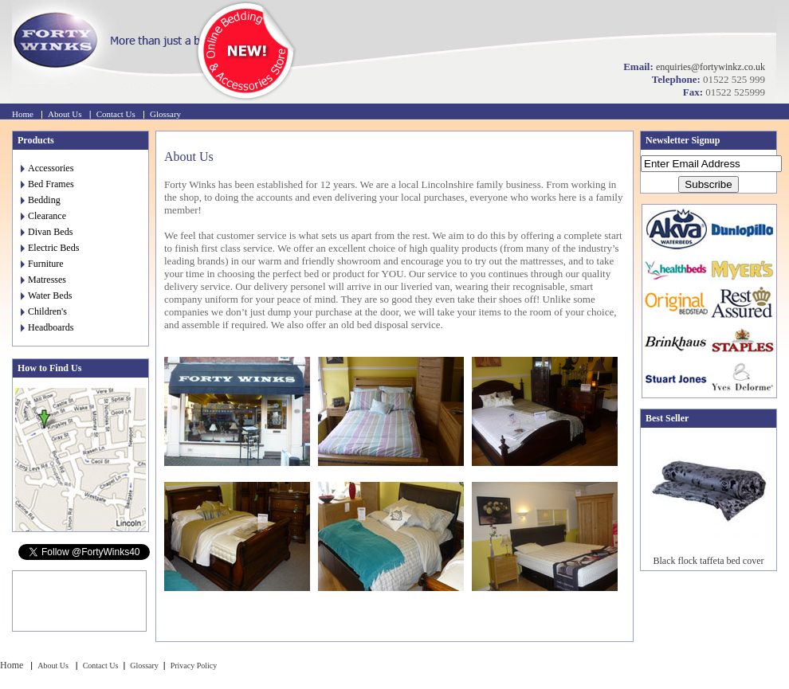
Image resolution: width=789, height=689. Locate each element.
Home (22, 114)
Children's (44, 311)
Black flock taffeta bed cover (708, 560)
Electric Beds (50, 247)
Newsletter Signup (683, 140)
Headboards (47, 327)
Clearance (43, 215)
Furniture (42, 263)
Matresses (43, 279)
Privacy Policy (194, 665)
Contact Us (115, 114)
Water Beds (46, 295)
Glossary (165, 114)
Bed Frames (47, 184)
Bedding (41, 200)
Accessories (47, 168)
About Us (64, 114)
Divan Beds (47, 231)
